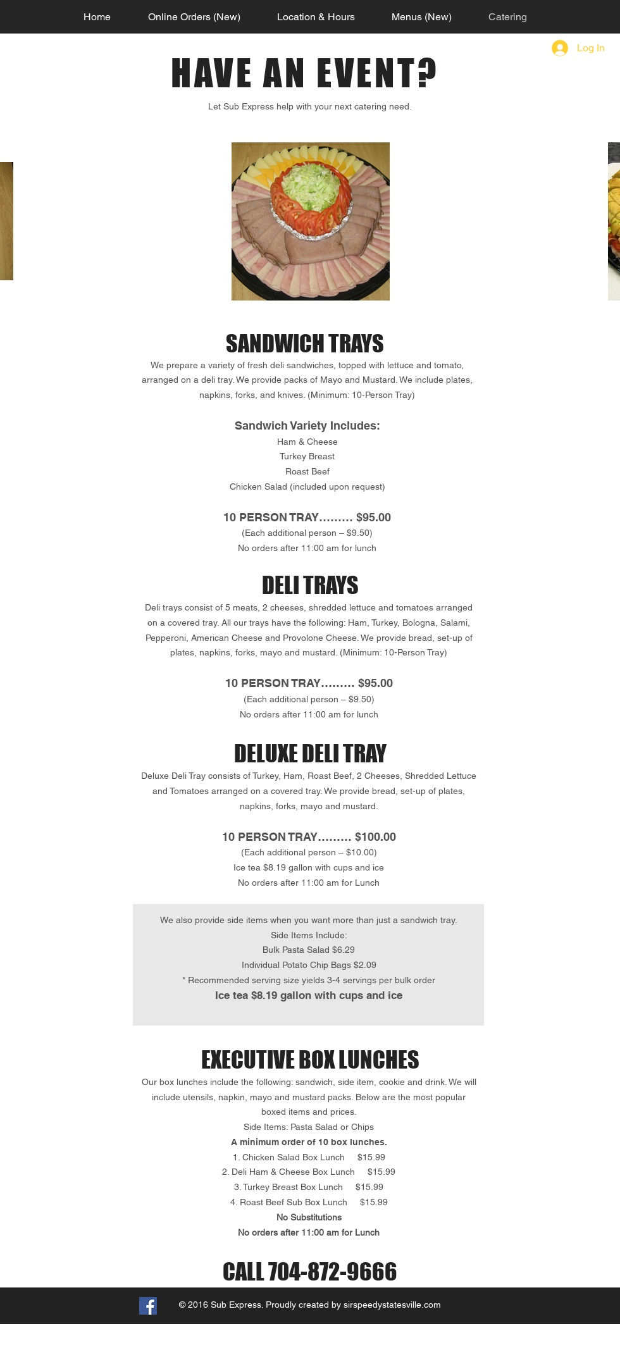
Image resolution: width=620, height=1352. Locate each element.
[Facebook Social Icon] (148, 1306)
